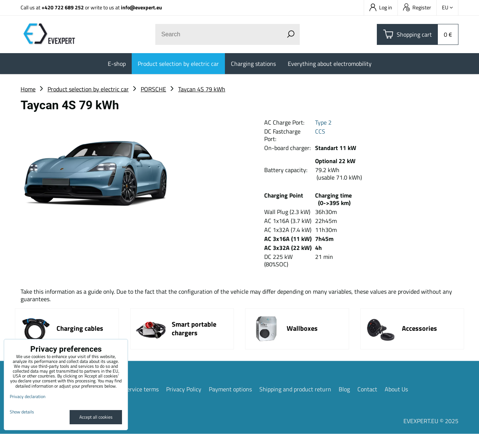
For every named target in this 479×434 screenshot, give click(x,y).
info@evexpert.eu (141, 7)
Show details (22, 411)
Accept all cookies (96, 417)
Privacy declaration (27, 396)
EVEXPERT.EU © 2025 (430, 420)
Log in (380, 7)
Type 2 (323, 122)
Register (417, 7)
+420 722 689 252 (63, 7)
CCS (320, 131)
